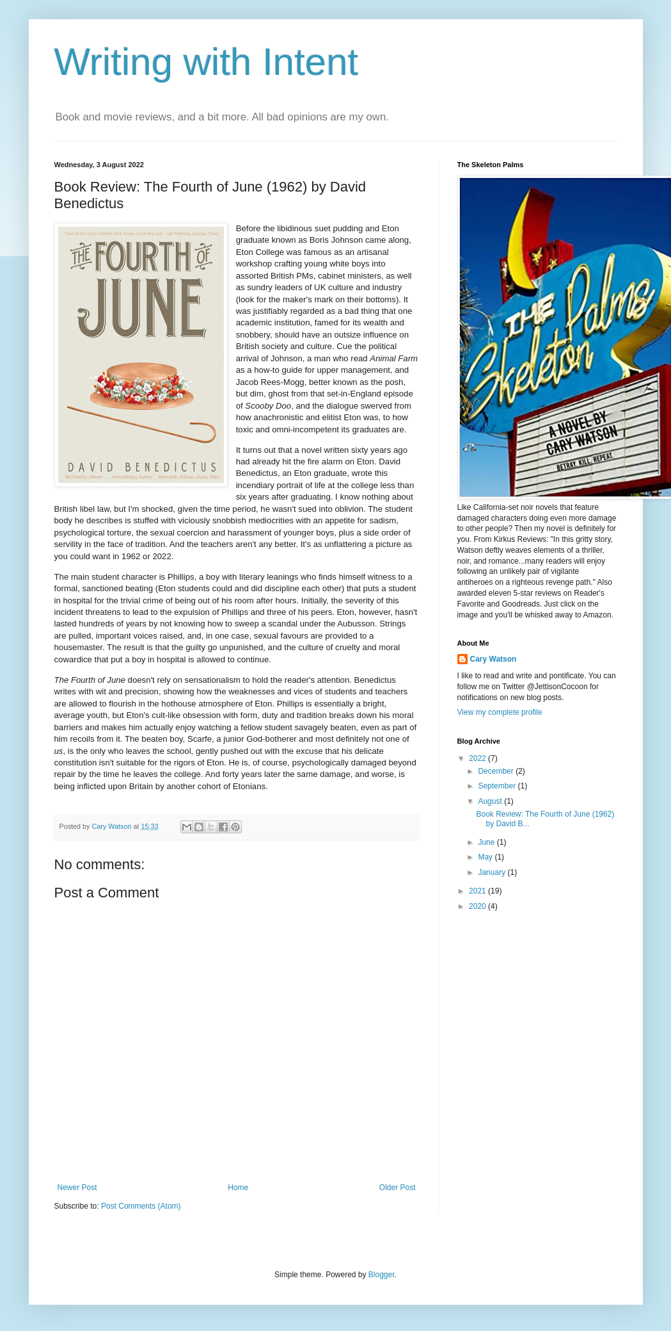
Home (238, 1187)
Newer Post (77, 1187)
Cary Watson (493, 659)
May (486, 857)
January (492, 872)
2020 (478, 906)
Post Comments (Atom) (141, 1206)
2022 (478, 758)
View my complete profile (499, 712)
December (497, 771)
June (487, 842)
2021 (478, 890)
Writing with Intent (206, 61)
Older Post (397, 1187)
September (497, 785)
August (491, 801)
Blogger (381, 1274)
